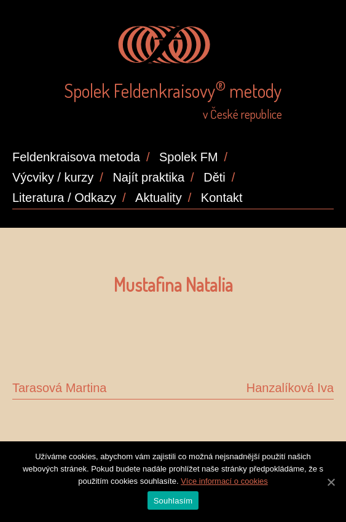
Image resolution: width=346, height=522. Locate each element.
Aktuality (158, 197)
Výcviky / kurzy (52, 177)
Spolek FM (188, 157)
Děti (214, 177)
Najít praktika (148, 177)
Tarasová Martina (59, 388)
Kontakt (222, 197)
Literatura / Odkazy (64, 197)
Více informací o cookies (224, 481)
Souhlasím (173, 500)
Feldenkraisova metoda (76, 157)
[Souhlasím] (330, 482)
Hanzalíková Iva (290, 388)
